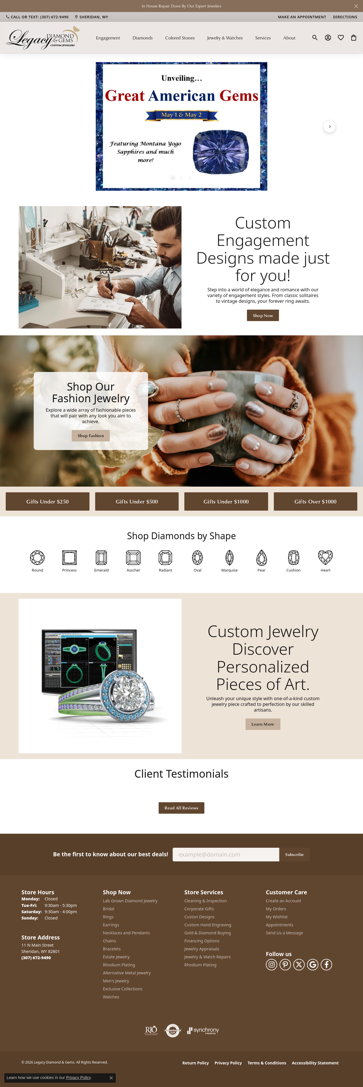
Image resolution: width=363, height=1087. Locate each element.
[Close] (356, 6)
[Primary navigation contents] (196, 37)
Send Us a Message (284, 932)
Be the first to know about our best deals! (110, 854)
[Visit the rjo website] (151, 1031)
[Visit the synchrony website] (203, 1031)
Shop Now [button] (263, 315)
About (289, 38)
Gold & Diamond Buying (207, 932)
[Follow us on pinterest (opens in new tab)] (285, 964)
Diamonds (143, 38)
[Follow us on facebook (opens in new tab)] (326, 964)
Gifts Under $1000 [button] (226, 501)
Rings (108, 916)
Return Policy (195, 1063)
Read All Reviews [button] (181, 808)
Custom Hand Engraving (207, 924)
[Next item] (329, 126)
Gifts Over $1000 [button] (315, 501)
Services (263, 38)
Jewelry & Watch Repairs (207, 956)
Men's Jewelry (116, 981)
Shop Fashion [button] (91, 435)
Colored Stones (180, 38)
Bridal (108, 908)
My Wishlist (277, 916)
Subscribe (294, 854)
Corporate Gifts (199, 908)
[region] (181, 126)
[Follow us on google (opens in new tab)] (312, 964)
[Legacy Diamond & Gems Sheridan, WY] (181, 411)
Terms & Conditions (267, 1063)
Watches (111, 997)
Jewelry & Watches (225, 38)
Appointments (279, 924)
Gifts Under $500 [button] (137, 501)
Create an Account (283, 900)
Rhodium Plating (119, 964)
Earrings (111, 924)
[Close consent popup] (111, 1078)
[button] (315, 37)
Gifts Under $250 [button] (47, 501)
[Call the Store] (36, 957)
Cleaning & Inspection (205, 900)
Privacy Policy (228, 1063)
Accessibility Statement (315, 1063)
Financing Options (202, 940)
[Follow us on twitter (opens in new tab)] (299, 964)
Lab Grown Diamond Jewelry (130, 900)
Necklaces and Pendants (126, 932)
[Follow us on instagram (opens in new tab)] (271, 964)
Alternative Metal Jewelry (127, 972)
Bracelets (112, 948)
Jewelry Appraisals (201, 948)
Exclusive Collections (122, 989)
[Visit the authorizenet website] (173, 1031)
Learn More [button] (263, 724)
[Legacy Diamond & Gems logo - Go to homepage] (43, 37)
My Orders (276, 908)
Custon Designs (199, 916)
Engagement (108, 38)
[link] (37, 17)
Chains (109, 940)
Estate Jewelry (116, 956)
